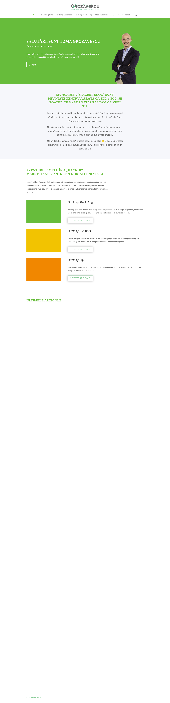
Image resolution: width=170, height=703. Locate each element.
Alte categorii (101, 15)
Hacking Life (47, 15)
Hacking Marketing (83, 15)
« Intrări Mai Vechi (33, 470)
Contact (126, 15)
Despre (116, 15)
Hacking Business (64, 15)
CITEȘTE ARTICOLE (80, 220)
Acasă (35, 15)
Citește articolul (77, 523)
